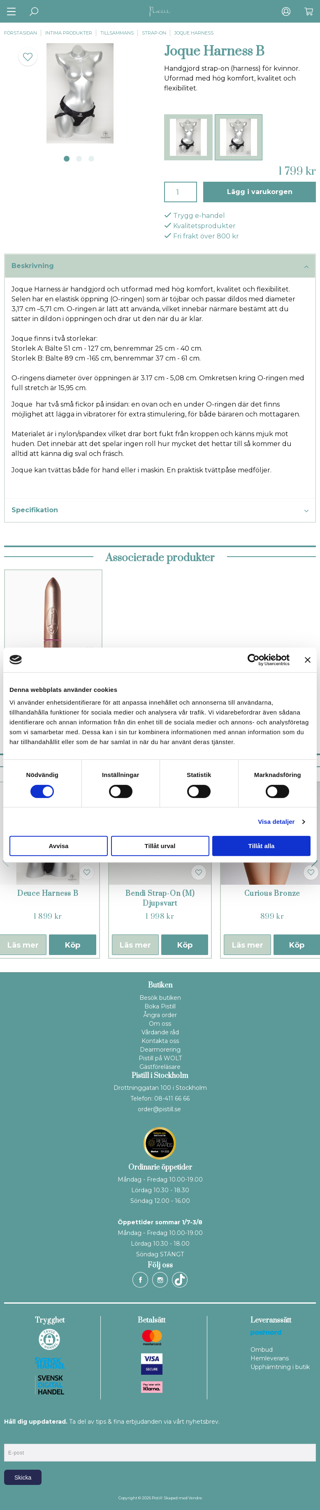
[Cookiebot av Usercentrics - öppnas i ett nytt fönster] (254, 660)
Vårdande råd (160, 1032)
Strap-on (154, 33)
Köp (72, 945)
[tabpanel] (80, 93)
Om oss (160, 1023)
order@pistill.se (159, 1109)
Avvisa (59, 845)
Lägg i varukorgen (259, 192)
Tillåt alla (261, 845)
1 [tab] (67, 159)
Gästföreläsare (160, 1067)
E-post (11, 1437)
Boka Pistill (160, 1006)
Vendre (195, 1498)
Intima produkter (68, 33)
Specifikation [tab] (160, 510)
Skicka (22, 1477)
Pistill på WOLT (160, 1058)
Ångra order (160, 1015)
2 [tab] (79, 159)
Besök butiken (160, 997)
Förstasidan (20, 33)
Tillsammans (117, 33)
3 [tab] (91, 159)
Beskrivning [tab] (160, 266)
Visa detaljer (276, 821)
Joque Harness (193, 33)
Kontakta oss (160, 1041)
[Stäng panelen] (308, 660)
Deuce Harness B (48, 893)
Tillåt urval (160, 845)
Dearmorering (160, 1049)
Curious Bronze (272, 893)
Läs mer (135, 945)
